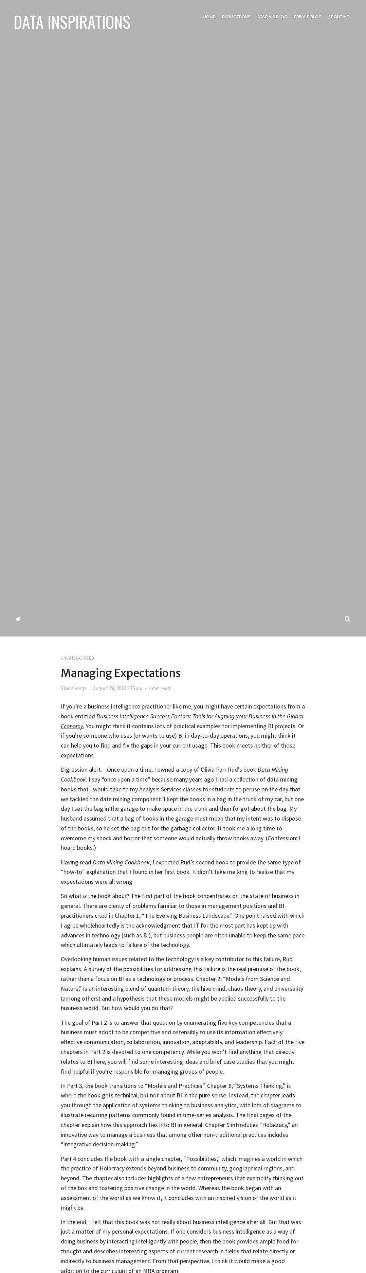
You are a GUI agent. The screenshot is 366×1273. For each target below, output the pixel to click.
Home (209, 17)
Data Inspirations (72, 22)
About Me (338, 17)
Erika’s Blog (308, 17)
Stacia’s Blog (272, 17)
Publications (236, 17)
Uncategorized (77, 658)
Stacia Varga (74, 688)
